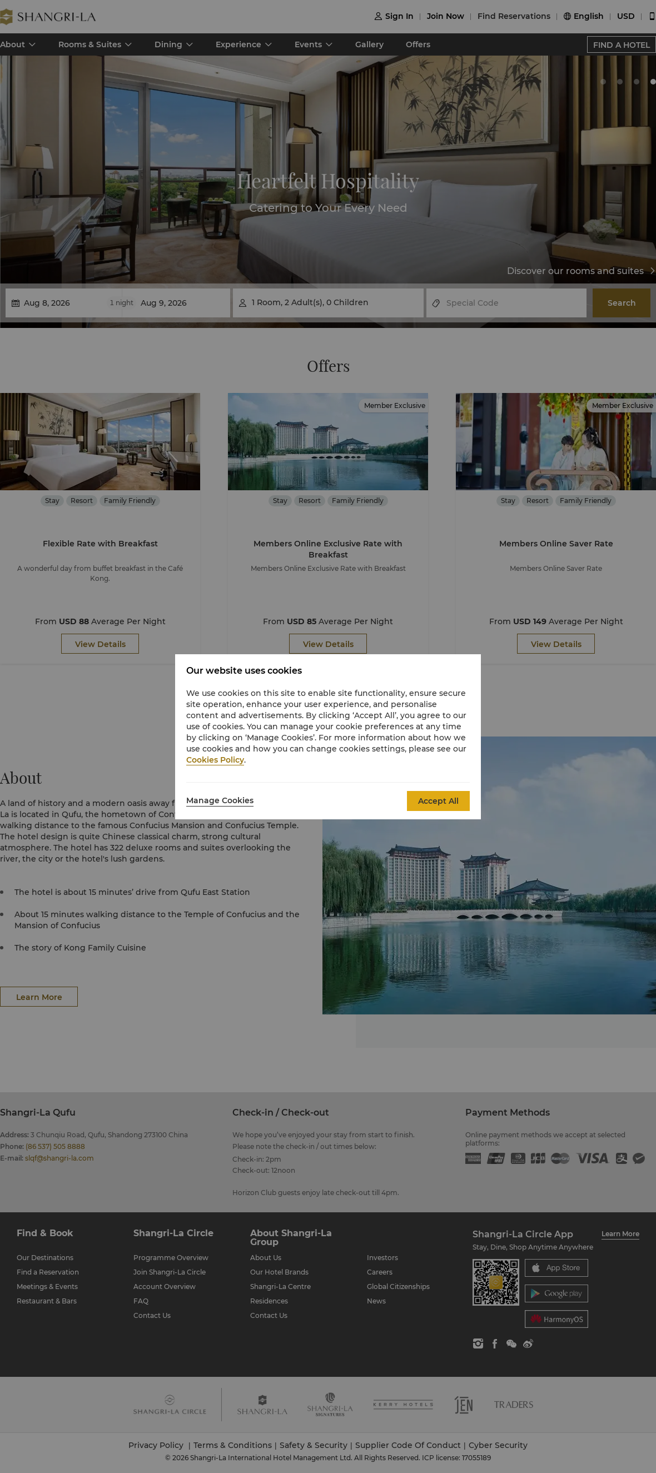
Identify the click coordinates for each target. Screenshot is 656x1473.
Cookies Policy (215, 760)
